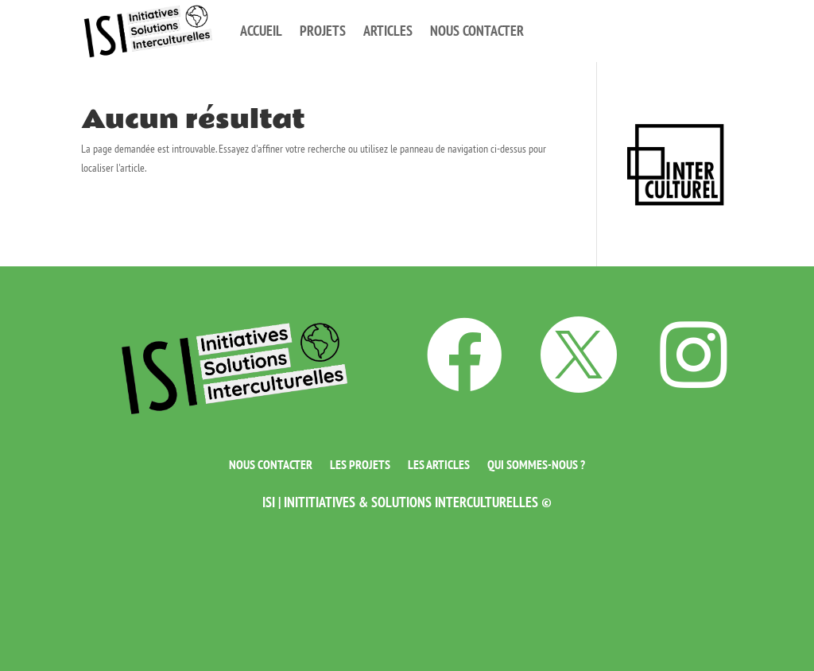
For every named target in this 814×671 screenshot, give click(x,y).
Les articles (439, 463)
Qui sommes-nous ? (536, 463)
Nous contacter (477, 30)
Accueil (261, 30)
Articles (388, 30)
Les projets (360, 463)
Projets (323, 30)
